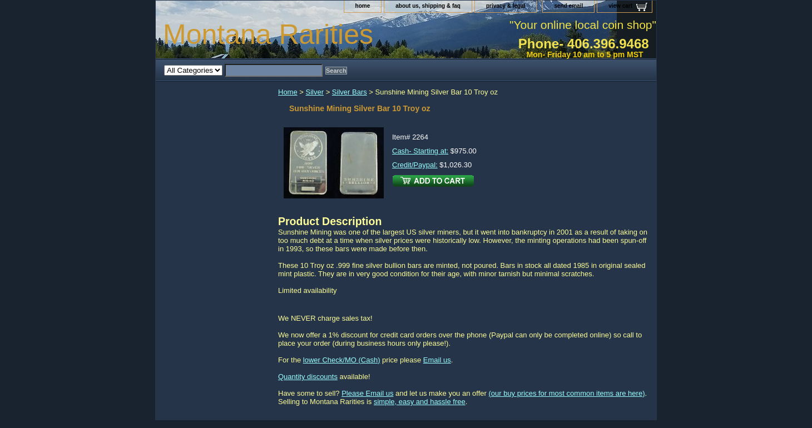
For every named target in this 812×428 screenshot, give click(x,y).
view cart (620, 6)
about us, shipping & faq (428, 6)
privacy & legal (506, 6)
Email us (437, 360)
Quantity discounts (308, 376)
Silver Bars (349, 92)
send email (568, 6)
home (362, 6)
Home (288, 92)
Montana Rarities (268, 34)
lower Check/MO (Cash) (341, 360)
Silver (315, 92)
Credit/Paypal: (415, 165)
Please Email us (367, 393)
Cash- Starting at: (420, 151)
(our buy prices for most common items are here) (566, 393)
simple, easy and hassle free (420, 401)
